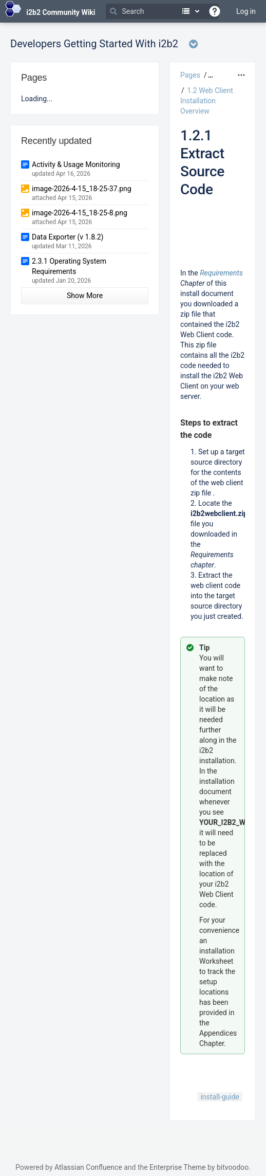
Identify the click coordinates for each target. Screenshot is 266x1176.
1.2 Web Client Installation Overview (206, 100)
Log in (246, 11)
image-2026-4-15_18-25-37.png (81, 189)
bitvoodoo (233, 1167)
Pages (190, 75)
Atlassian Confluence (88, 1167)
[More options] (241, 75)
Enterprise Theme (177, 1167)
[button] (209, 75)
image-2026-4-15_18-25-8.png (79, 213)
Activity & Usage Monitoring (76, 164)
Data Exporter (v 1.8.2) (67, 237)
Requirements (221, 273)
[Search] (162, 11)
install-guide (219, 1097)
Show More (85, 295)
